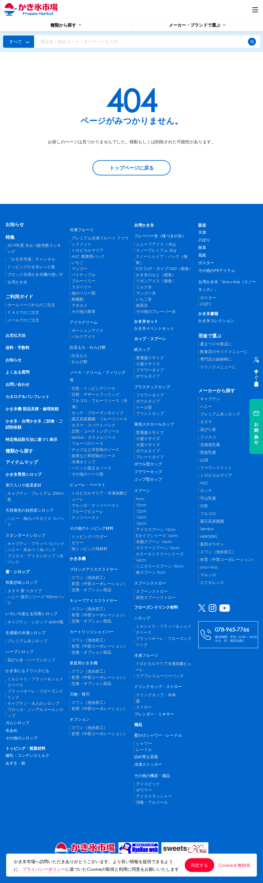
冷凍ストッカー (148, 764)
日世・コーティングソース (95, 431)
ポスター (206, 262)
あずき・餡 (15, 763)
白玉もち (79, 355)
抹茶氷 (142, 305)
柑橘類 (77, 299)
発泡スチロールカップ (154, 424)
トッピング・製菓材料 (25, 748)
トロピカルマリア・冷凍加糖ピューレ (99, 496)
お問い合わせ (17, 384)
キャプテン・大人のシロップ (33, 703)
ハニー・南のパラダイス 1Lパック (35, 521)
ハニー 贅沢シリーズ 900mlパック (36, 600)
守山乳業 (208, 498)
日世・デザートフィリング (95, 394)
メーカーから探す (216, 390)
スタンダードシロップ (25, 535)
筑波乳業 (208, 452)
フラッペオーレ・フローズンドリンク (35, 694)
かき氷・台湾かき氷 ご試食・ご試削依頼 (34, 424)
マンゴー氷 (146, 293)
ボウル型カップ (148, 464)
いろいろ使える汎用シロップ (31, 613)
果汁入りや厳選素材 (23, 485)
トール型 (144, 407)
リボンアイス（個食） (156, 281)
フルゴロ (208, 513)
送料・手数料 (17, 347)
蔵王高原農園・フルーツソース (99, 419)
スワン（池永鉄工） (89, 577)
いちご (77, 262)
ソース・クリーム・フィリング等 (98, 376)
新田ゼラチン (212, 544)
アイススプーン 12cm (156, 529)
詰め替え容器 (146, 756)
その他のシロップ (21, 738)
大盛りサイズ (148, 444)
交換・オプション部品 (91, 589)
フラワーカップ (148, 471)
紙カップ (142, 349)
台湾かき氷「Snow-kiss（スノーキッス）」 (227, 285)
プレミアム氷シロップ (27, 641)
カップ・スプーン (150, 338)
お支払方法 (15, 335)
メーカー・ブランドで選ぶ (197, 25)
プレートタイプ (150, 457)
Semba (207, 529)
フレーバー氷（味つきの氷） (160, 236)
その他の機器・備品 (152, 775)
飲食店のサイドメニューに (224, 351)
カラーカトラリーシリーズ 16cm (160, 557)
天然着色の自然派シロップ (29, 510)
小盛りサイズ (148, 363)
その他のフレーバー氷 (156, 311)
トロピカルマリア (87, 250)
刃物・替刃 (80, 694)
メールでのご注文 (23, 320)
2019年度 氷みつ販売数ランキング (34, 248)
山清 (204, 460)
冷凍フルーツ (82, 229)
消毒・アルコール (152, 802)
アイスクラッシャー (154, 796)
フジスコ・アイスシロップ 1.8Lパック (35, 559)
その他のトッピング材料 (92, 528)
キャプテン (210, 398)
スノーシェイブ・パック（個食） (162, 259)
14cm (141, 517)
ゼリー (77, 542)
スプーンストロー (150, 583)
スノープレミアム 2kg (156, 250)
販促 (202, 225)
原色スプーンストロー (156, 597)
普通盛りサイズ (150, 357)
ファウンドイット (216, 467)
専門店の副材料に (216, 359)
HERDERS (208, 536)
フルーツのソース (87, 443)
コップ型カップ (148, 479)
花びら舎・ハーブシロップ (31, 660)
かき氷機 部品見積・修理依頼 (32, 408)
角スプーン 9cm (150, 572)
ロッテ (206, 490)
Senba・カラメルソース (94, 437)
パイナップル (83, 274)
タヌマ (206, 421)
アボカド (79, 305)
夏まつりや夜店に (216, 344)
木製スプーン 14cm (154, 541)
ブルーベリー (83, 281)
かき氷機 (78, 558)
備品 (138, 724)
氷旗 (202, 232)
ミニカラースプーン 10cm (160, 566)
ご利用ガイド (19, 296)
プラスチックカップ (152, 386)
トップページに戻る (132, 167)
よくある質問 (17, 372)
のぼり (204, 239)
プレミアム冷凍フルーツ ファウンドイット (100, 241)
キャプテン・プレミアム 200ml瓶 (35, 496)
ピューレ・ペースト (88, 484)
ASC (204, 483)
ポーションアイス (87, 330)
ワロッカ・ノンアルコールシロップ (35, 712)
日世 (204, 506)
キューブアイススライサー (94, 600)
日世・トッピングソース (93, 388)
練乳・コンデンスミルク (27, 755)
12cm (141, 511)
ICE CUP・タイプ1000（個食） (164, 268)
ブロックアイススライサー (94, 569)
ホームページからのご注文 (31, 304)
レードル (144, 749)
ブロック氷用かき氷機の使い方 (35, 274)
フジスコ (208, 437)
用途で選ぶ (209, 335)
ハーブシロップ (19, 651)
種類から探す (65, 25)
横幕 (202, 247)
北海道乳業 (210, 444)
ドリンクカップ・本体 (156, 694)
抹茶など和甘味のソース (93, 455)
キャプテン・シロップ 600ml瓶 (35, 622)
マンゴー (79, 268)
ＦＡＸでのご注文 (23, 312)
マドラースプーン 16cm (158, 547)
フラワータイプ (150, 370)
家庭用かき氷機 (84, 663)
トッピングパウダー (89, 536)
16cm (141, 523)
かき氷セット (146, 321)
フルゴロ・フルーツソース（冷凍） (99, 403)
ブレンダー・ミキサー (154, 714)
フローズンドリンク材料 (156, 607)
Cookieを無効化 (234, 865)
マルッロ (208, 574)
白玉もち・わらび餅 (88, 347)
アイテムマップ (22, 462)
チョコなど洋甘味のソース (95, 449)
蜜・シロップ (17, 571)
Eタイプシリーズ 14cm (157, 535)
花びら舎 (208, 429)
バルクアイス (83, 336)
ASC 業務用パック (88, 256)
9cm (140, 499)
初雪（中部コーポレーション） (99, 583)
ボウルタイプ (148, 376)
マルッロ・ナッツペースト (95, 505)
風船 (202, 255)
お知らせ (15, 224)
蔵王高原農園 (212, 521)
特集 (10, 237)
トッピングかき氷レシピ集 (31, 266)
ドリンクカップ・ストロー (158, 686)
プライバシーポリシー (43, 869)
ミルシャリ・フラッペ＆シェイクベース (35, 682)
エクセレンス (212, 582)
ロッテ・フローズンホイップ (97, 412)
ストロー (144, 707)
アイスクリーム (84, 322)
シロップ (142, 618)
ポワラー (144, 790)
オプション (80, 719)
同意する (199, 865)
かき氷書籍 (208, 313)
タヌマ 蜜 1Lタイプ (24, 590)
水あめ (11, 730)
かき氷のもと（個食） (156, 274)
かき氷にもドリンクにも (27, 670)
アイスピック (148, 784)
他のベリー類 (83, 293)
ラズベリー (81, 287)
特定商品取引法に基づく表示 (31, 439)
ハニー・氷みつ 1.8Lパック (31, 549)
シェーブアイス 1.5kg (156, 244)
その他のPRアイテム (216, 270)
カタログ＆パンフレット (27, 396)
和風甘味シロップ (21, 582)
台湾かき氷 (17, 282)
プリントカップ (150, 413)
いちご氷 (144, 299)
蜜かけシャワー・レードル (158, 735)
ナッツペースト (85, 517)
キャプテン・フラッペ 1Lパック (35, 543)
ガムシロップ (17, 722)
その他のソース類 (87, 474)
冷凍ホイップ (83, 461)
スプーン (142, 490)
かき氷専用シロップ (23, 474)
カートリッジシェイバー (92, 631)
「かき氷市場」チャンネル (31, 259)
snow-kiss (209, 567)
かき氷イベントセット (154, 328)
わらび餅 (79, 361)
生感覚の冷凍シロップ (25, 632)
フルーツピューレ (87, 511)
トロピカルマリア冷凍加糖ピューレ (163, 666)
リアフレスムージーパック (160, 675)
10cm (141, 505)
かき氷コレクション (216, 320)
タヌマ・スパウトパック (93, 425)
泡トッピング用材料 (89, 548)
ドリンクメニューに (218, 367)
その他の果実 (83, 311)
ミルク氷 (144, 287)
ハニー (206, 406)
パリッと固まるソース (91, 468)
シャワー (144, 743)
